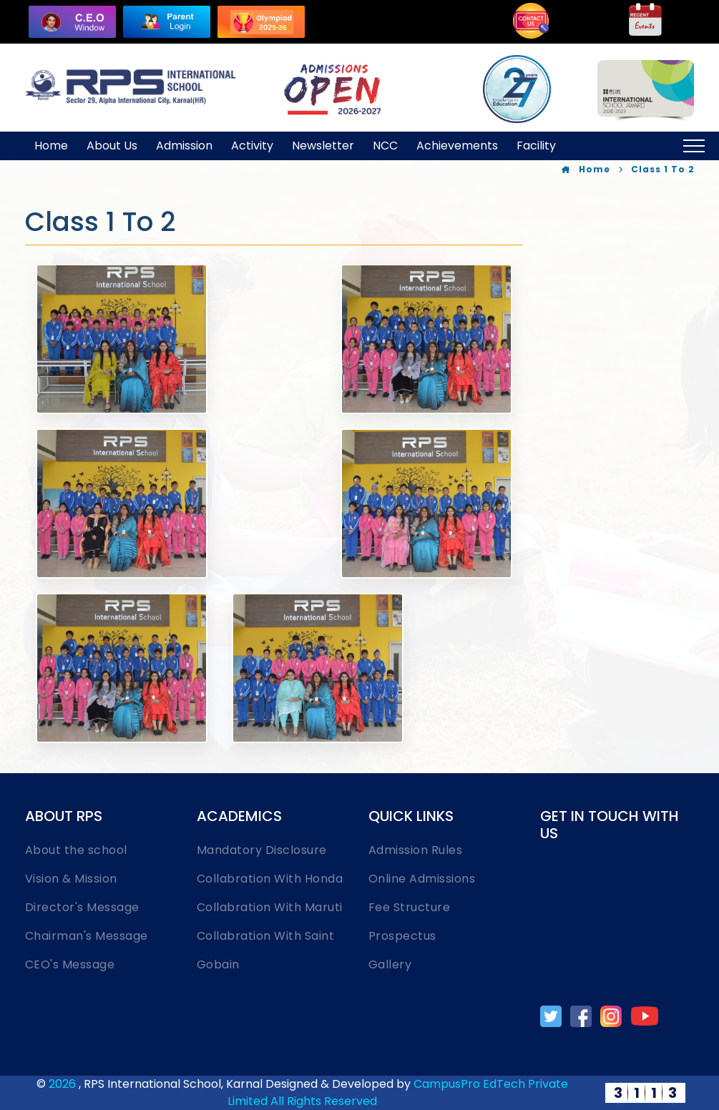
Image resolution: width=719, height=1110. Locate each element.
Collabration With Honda (270, 878)
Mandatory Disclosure (262, 850)
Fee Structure (409, 907)
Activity (252, 145)
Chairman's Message (86, 936)
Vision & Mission (71, 878)
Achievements (457, 145)
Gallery (390, 964)
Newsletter (323, 145)
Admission (184, 145)
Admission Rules (415, 850)
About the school (76, 850)
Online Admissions (422, 878)
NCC (385, 145)
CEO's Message (70, 964)
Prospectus (402, 936)
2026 (64, 1084)
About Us (112, 145)
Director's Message (82, 907)
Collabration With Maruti (270, 907)
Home (51, 145)
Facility (536, 145)
